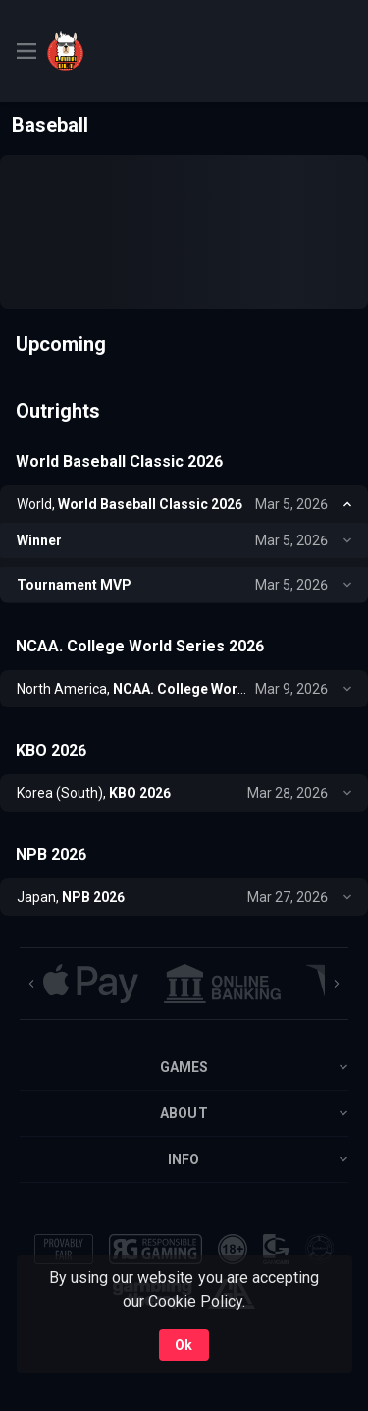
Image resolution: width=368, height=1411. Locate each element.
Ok (183, 1345)
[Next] (336, 983)
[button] (90, 983)
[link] (91, 51)
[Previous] (31, 983)
